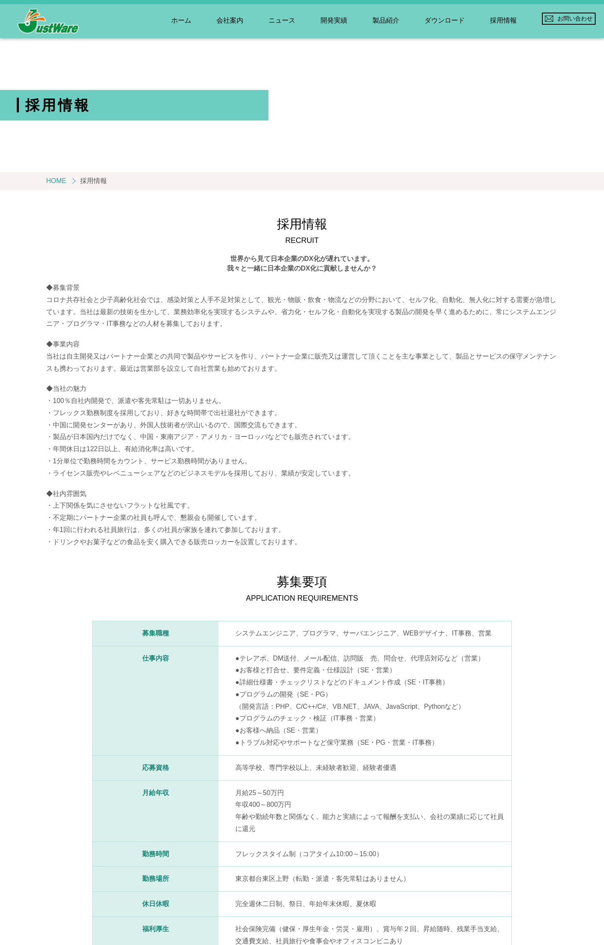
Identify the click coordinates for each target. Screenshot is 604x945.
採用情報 (503, 20)
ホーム (181, 20)
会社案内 (229, 20)
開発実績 (333, 20)
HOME (56, 180)
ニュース (281, 20)
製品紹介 (385, 20)
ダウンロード (444, 20)
